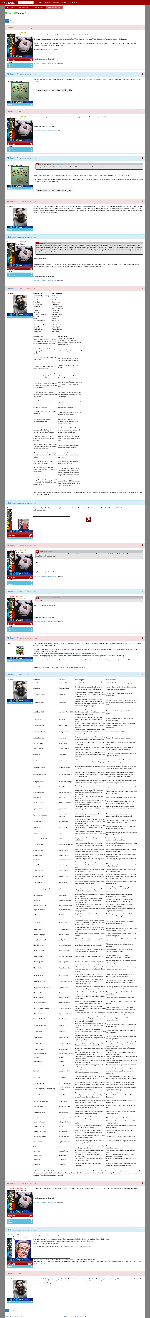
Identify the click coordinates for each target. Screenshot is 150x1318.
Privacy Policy (9, 1316)
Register (56, 2)
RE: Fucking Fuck (14, 74)
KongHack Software (25, 7)
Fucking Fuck (12, 28)
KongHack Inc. (68, 1316)
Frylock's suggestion (52, 49)
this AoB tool (40, 1259)
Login (47, 2)
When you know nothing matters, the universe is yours (45, 63)
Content (74, 2)
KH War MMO (39, 7)
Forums (13, 7)
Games (64, 2)
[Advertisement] (79, 8)
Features (39, 2)
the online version (69, 1259)
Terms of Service (19, 1316)
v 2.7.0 (79, 1316)
